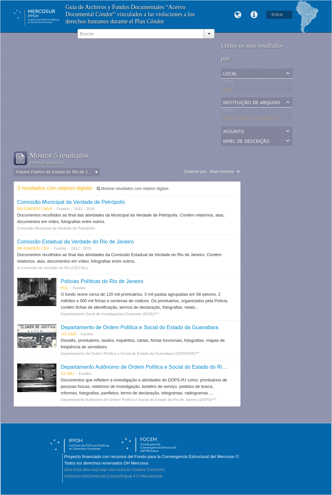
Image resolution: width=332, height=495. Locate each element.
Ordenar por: (196, 171)
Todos (228, 82)
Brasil (227, 90)
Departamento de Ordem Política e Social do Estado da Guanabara (139, 327)
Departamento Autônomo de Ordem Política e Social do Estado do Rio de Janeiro (156, 367)
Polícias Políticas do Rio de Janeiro (102, 281)
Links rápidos (254, 15)
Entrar (277, 14)
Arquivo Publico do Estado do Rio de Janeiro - (265, 119)
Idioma (238, 15)
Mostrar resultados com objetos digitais (133, 188)
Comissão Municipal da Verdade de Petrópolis (71, 202)
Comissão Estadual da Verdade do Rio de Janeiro (75, 241)
